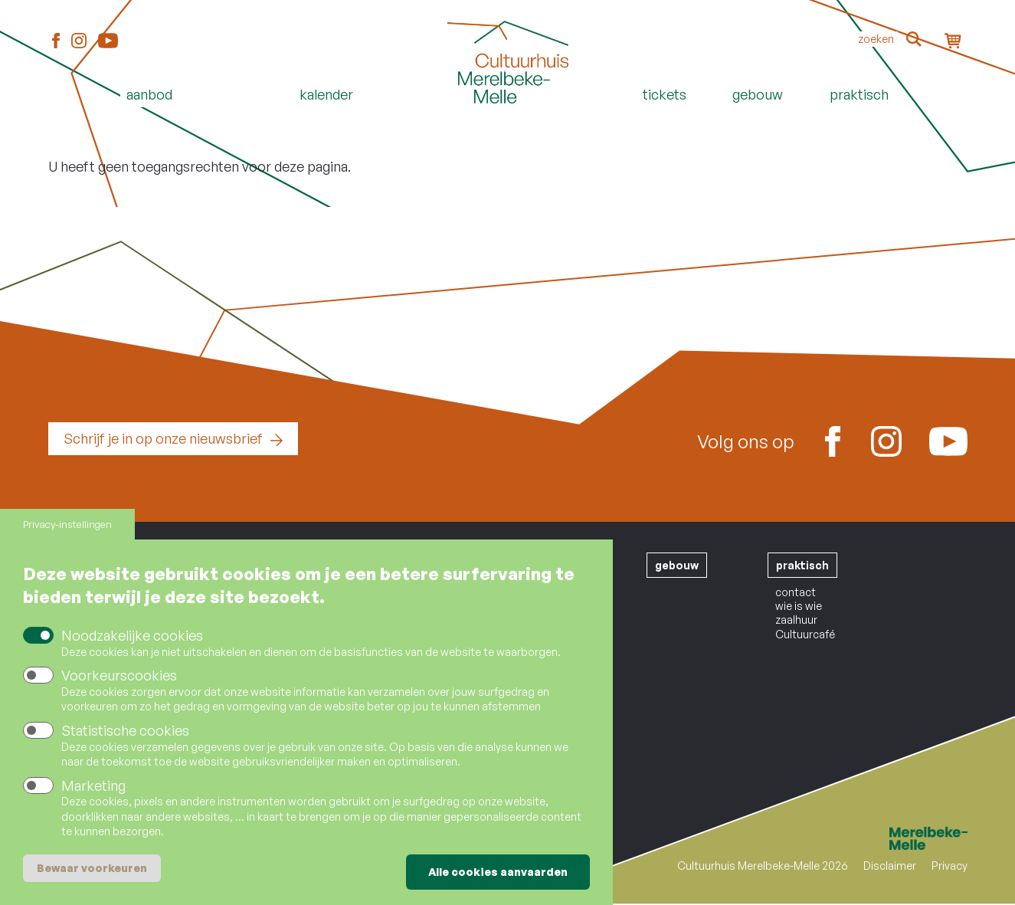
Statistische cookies (125, 732)
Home (508, 120)
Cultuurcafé (805, 634)
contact (795, 591)
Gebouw (757, 94)
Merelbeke (906, 838)
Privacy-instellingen (67, 526)
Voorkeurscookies (119, 677)
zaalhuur (796, 619)
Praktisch (859, 94)
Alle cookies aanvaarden (498, 873)
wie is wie (798, 605)
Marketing (93, 787)
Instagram (79, 41)
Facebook (56, 41)
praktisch (802, 565)
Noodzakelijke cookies (132, 637)
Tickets (664, 94)
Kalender (326, 94)
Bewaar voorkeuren (92, 869)
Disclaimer (889, 865)
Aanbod (149, 94)
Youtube (108, 40)
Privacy (950, 865)
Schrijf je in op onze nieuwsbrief (163, 438)
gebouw (677, 565)
